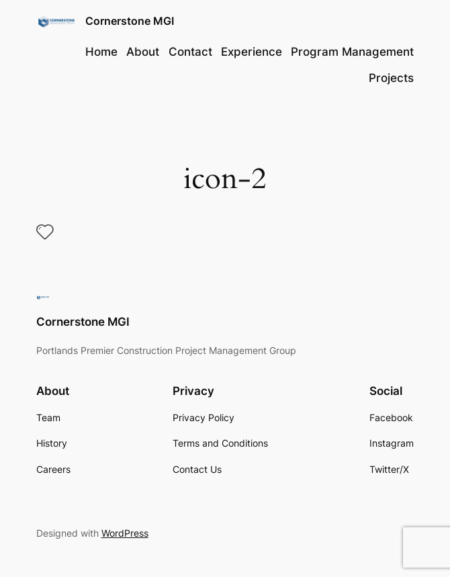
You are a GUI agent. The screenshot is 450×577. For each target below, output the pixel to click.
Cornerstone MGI (129, 21)
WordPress (124, 533)
